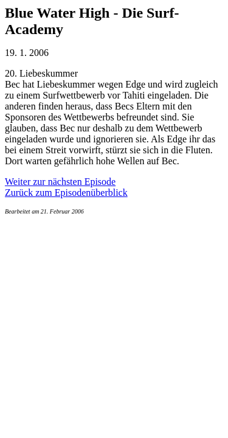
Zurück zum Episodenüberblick (66, 192)
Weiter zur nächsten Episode (60, 181)
